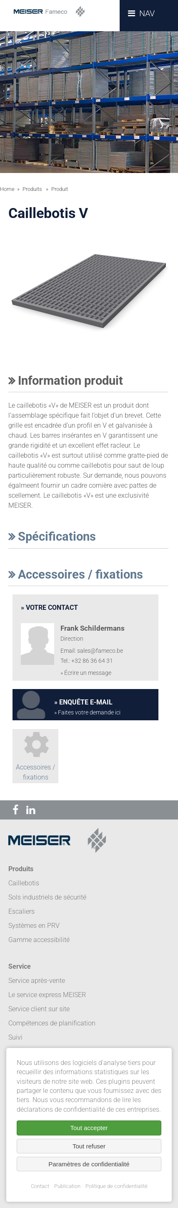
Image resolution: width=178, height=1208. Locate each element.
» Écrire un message (85, 673)
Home (7, 189)
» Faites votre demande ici (87, 712)
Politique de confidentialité (116, 1186)
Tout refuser (89, 1146)
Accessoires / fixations (75, 574)
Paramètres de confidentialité (88, 1164)
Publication (67, 1186)
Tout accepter (89, 1127)
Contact (40, 1186)
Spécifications (52, 536)
